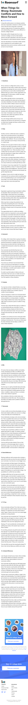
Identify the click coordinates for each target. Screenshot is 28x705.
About (12, 686)
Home (2, 686)
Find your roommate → (14, 668)
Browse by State (4, 687)
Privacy (13, 693)
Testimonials (14, 691)
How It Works (14, 687)
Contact (13, 696)
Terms (12, 694)
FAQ (12, 689)
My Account (4, 689)
